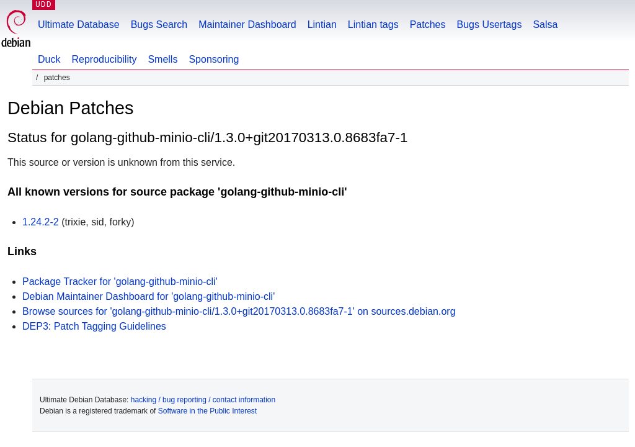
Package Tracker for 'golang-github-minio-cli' (120, 281)
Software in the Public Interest (207, 411)
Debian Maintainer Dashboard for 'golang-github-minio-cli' (148, 296)
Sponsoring (214, 59)
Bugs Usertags (489, 24)
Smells (162, 59)
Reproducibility (103, 59)
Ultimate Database (79, 24)
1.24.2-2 (40, 222)
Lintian (322, 24)
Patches (428, 24)
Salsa (545, 24)
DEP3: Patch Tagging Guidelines (94, 326)
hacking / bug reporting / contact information (203, 399)
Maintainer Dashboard (247, 24)
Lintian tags (373, 24)
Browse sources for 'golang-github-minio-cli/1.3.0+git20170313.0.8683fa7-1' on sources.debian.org (239, 311)
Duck (49, 59)
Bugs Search (159, 24)
